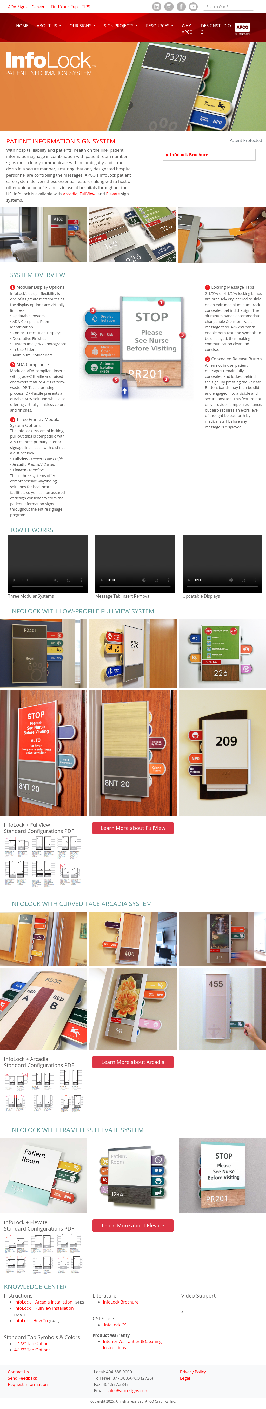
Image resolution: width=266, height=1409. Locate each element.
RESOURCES (158, 26)
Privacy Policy (193, 1372)
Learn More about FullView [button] (133, 827)
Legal (185, 1378)
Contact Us (18, 1372)
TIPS (86, 7)
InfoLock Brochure (189, 154)
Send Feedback (22, 1378)
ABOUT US (47, 26)
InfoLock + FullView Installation (44, 1308)
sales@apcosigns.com (128, 1390)
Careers (39, 7)
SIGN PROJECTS (119, 26)
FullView (87, 194)
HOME (22, 26)
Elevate (113, 194)
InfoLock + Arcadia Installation (44, 1302)
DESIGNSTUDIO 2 (216, 29)
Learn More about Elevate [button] (133, 1225)
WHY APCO (187, 29)
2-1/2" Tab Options (32, 1343)
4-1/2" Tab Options (32, 1350)
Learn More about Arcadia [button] (133, 1062)
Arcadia (70, 194)
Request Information (28, 1384)
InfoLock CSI (116, 1325)
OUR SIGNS (81, 26)
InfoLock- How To (31, 1321)
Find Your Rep (64, 7)
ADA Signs (18, 7)
